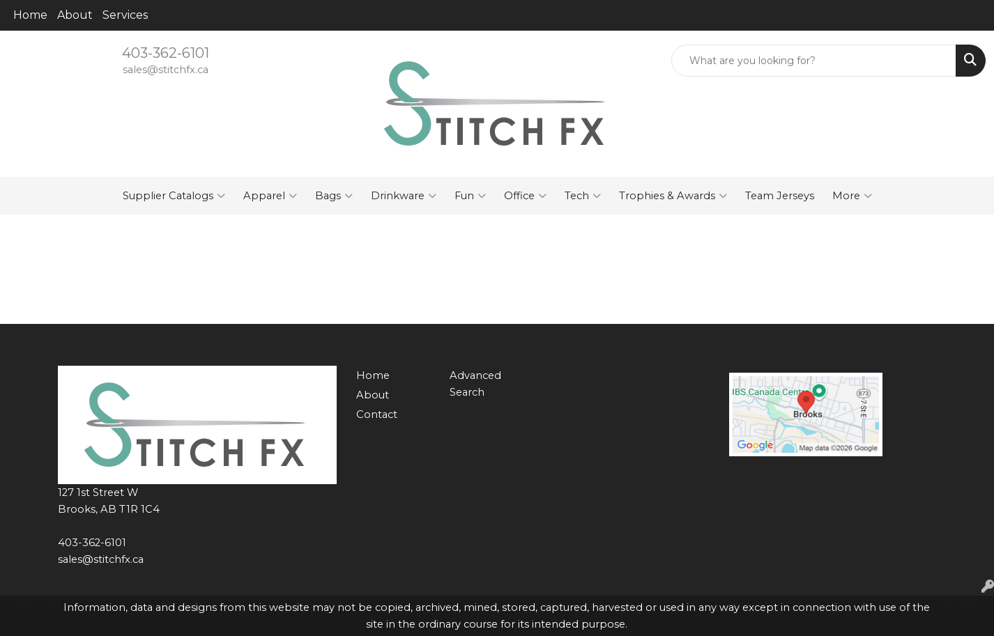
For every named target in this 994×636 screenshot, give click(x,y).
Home (30, 15)
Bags (334, 195)
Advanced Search (475, 383)
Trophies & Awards (673, 195)
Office (525, 195)
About (75, 15)
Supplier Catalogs (174, 195)
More (852, 195)
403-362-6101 (165, 53)
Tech (583, 195)
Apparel (270, 195)
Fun (470, 195)
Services (125, 15)
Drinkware (403, 195)
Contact (376, 414)
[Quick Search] (813, 61)
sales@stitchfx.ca (165, 69)
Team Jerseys (779, 195)
